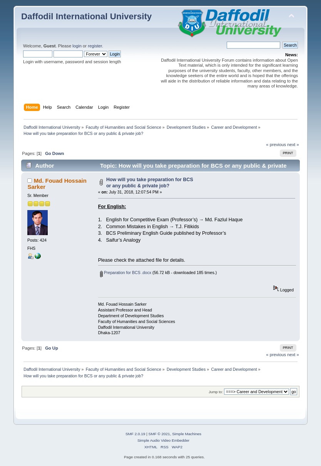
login (77, 46)
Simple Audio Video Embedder (163, 440)
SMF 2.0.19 (135, 434)
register (95, 46)
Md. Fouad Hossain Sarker (56, 183)
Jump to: (216, 392)
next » (293, 144)
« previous (276, 144)
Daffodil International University (86, 16)
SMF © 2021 (159, 434)
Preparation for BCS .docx (125, 272)
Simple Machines (186, 434)
